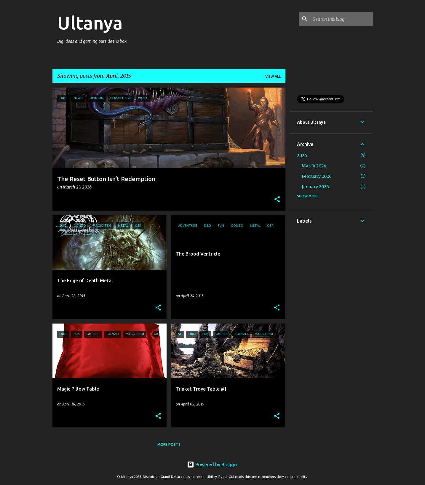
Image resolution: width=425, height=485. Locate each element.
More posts (168, 444)
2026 (302, 155)
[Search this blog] (342, 19)
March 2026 (314, 166)
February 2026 (317, 176)
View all (273, 76)
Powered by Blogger (212, 464)
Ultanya (90, 22)
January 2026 (315, 186)
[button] (277, 200)
